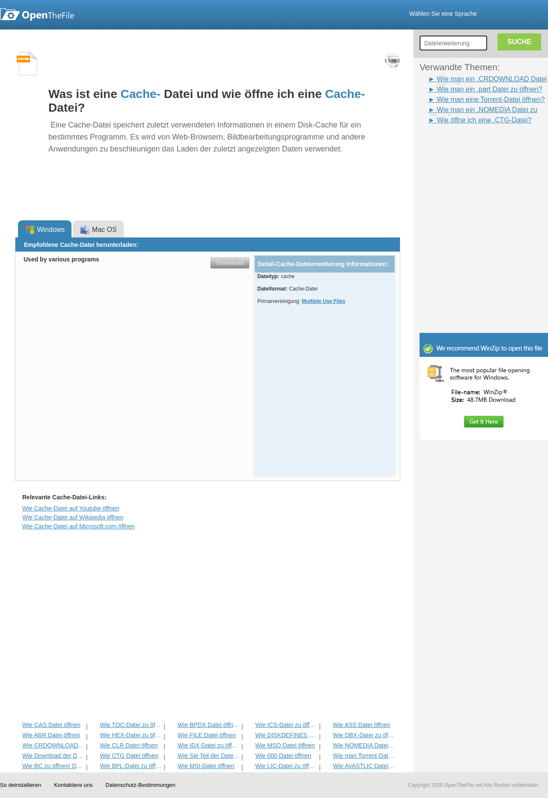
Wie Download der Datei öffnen (53, 755)
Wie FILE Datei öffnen (207, 735)
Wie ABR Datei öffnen (51, 735)
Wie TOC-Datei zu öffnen (131, 724)
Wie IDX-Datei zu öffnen (209, 745)
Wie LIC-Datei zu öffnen (286, 765)
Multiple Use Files (323, 301)
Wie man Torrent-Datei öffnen (364, 755)
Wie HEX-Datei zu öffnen (131, 735)
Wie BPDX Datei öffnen (209, 724)
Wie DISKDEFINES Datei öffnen (286, 735)
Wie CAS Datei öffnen (51, 724)
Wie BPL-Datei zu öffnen (131, 765)
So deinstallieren (20, 785)
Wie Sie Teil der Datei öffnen (209, 755)
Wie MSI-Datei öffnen (206, 765)
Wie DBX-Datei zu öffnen (364, 735)
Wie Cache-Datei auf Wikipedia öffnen (72, 517)
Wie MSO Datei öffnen (285, 745)
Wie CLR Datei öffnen (129, 745)
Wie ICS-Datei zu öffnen (286, 724)
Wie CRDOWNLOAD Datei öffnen (53, 745)
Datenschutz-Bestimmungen (140, 785)
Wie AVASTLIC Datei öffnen (364, 765)
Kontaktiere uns (73, 785)
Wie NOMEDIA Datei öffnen (364, 745)
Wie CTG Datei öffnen (129, 755)
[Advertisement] (471, 144)
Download (230, 262)
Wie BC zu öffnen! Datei (53, 765)
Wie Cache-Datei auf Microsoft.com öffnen (78, 526)
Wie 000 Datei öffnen (283, 755)
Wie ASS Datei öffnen (361, 724)
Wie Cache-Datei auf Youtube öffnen (70, 508)
